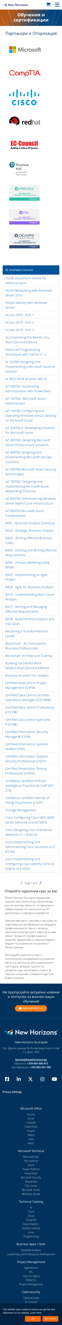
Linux (31, 1232)
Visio (31, 1139)
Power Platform (31, 1169)
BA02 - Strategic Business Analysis (29, 530)
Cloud (31, 1216)
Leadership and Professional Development (31, 1254)
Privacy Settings (12, 1092)
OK (32, 1319)
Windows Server (31, 1194)
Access (31, 1114)
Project (31, 1131)
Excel (31, 1118)
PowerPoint (31, 1126)
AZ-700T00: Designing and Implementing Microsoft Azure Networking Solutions (27, 486)
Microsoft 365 (31, 1157)
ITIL (31, 1272)
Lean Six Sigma (31, 1276)
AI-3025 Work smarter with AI (26, 379)
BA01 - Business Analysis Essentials (30, 523)
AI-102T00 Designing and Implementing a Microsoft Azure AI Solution (30, 367)
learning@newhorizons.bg (31, 1059)
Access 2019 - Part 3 (19, 330)
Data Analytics (31, 1224)
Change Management (20, 810)
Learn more (35, 1312)
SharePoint (31, 1181)
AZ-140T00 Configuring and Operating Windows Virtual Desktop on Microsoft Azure (31, 415)
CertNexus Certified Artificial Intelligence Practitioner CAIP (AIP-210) (29, 785)
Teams (31, 1135)
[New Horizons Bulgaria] (8, 5)
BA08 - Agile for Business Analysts (29, 587)
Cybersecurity (31, 1298)
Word (31, 1143)
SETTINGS (50, 1319)
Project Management (31, 1284)
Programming (31, 1236)
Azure (31, 1165)
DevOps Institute (31, 1228)
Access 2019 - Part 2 (19, 322)
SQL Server (31, 1185)
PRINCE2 (31, 1280)
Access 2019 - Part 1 (19, 315)
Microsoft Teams (31, 1190)
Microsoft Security (31, 1177)
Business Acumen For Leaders (26, 675)
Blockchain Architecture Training (28, 656)
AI (31, 1207)
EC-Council (31, 1302)
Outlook (31, 1122)
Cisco (31, 1211)
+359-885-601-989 (40, 1067)
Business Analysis (31, 1250)
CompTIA (31, 1220)
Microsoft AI (31, 1161)
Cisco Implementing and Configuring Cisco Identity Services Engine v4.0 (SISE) (29, 864)
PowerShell (31, 1173)
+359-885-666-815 (37, 1063)
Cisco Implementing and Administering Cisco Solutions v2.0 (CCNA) (30, 847)
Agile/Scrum (31, 1268)
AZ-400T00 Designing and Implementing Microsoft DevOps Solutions (28, 457)
